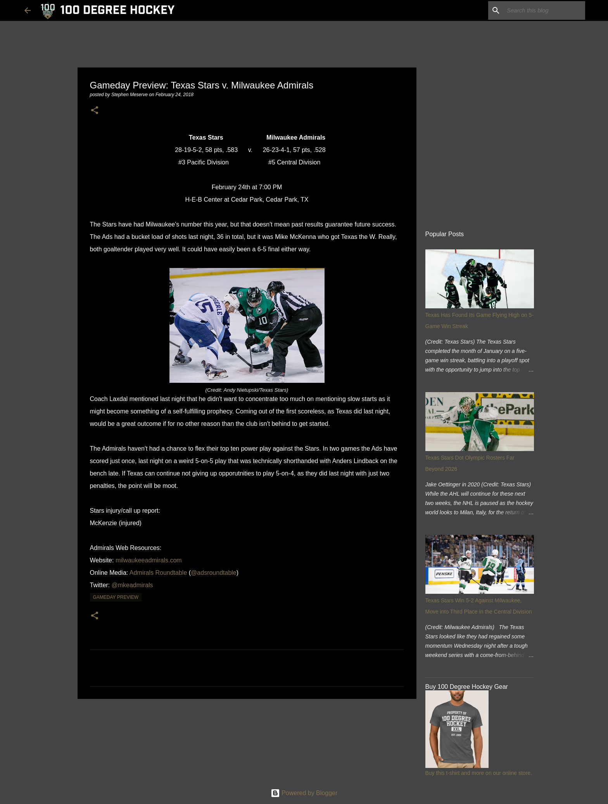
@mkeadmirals (132, 585)
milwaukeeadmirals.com (149, 560)
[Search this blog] (544, 10)
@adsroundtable (214, 572)
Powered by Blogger (304, 793)
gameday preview (116, 597)
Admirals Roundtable (158, 572)
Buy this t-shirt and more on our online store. (478, 773)
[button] (94, 110)
